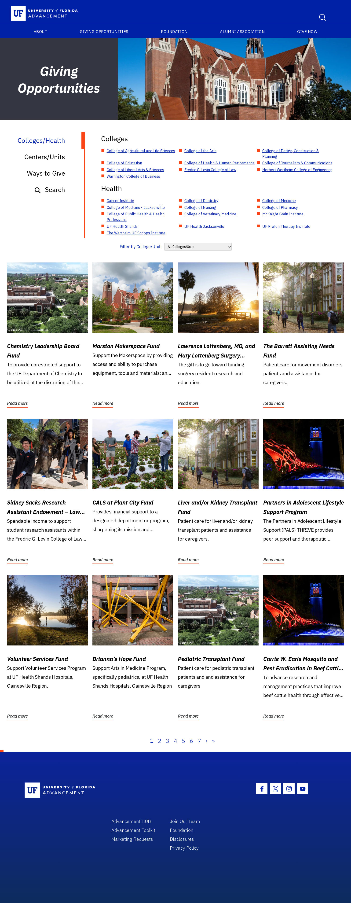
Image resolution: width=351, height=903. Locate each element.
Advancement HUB (131, 821)
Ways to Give (46, 173)
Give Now (307, 31)
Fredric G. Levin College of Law (210, 169)
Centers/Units (44, 156)
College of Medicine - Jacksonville (136, 207)
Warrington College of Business (133, 176)
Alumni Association (242, 31)
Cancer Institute (120, 200)
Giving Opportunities (104, 31)
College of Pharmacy (280, 207)
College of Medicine (279, 200)
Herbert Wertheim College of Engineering (297, 169)
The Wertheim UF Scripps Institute (136, 233)
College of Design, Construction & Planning (290, 153)
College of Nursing (200, 207)
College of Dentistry (201, 200)
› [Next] (206, 741)
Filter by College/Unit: (141, 246)
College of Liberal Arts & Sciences (135, 169)
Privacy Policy (184, 848)
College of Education (124, 163)
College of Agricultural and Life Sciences (141, 150)
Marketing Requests (132, 839)
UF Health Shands (122, 226)
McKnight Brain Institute (282, 214)
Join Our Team (185, 821)
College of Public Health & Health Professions (136, 217)
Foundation (174, 31)
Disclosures (182, 839)
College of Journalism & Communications (297, 163)
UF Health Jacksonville (204, 226)
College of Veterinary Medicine (210, 214)
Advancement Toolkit (133, 830)
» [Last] (213, 741)
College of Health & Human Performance (219, 163)
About (41, 31)
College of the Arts (200, 150)
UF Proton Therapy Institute (286, 226)
